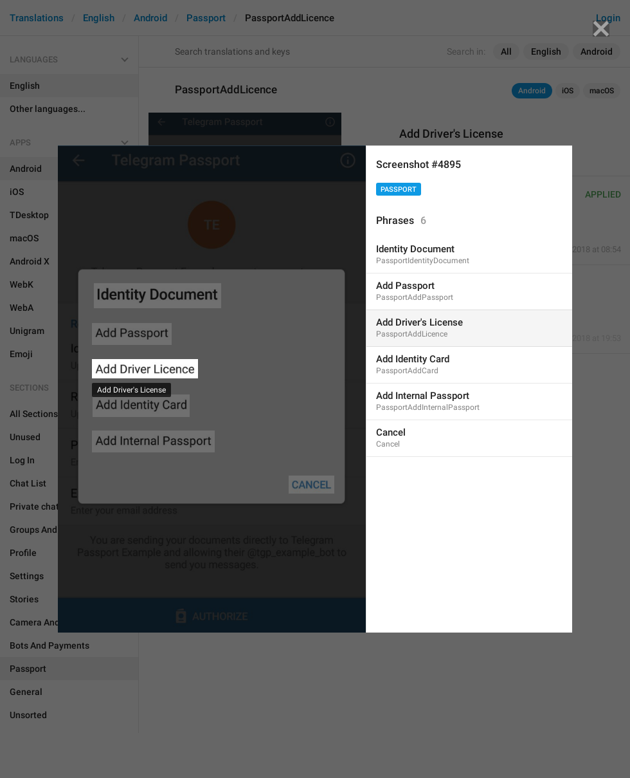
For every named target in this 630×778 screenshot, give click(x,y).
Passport (399, 189)
